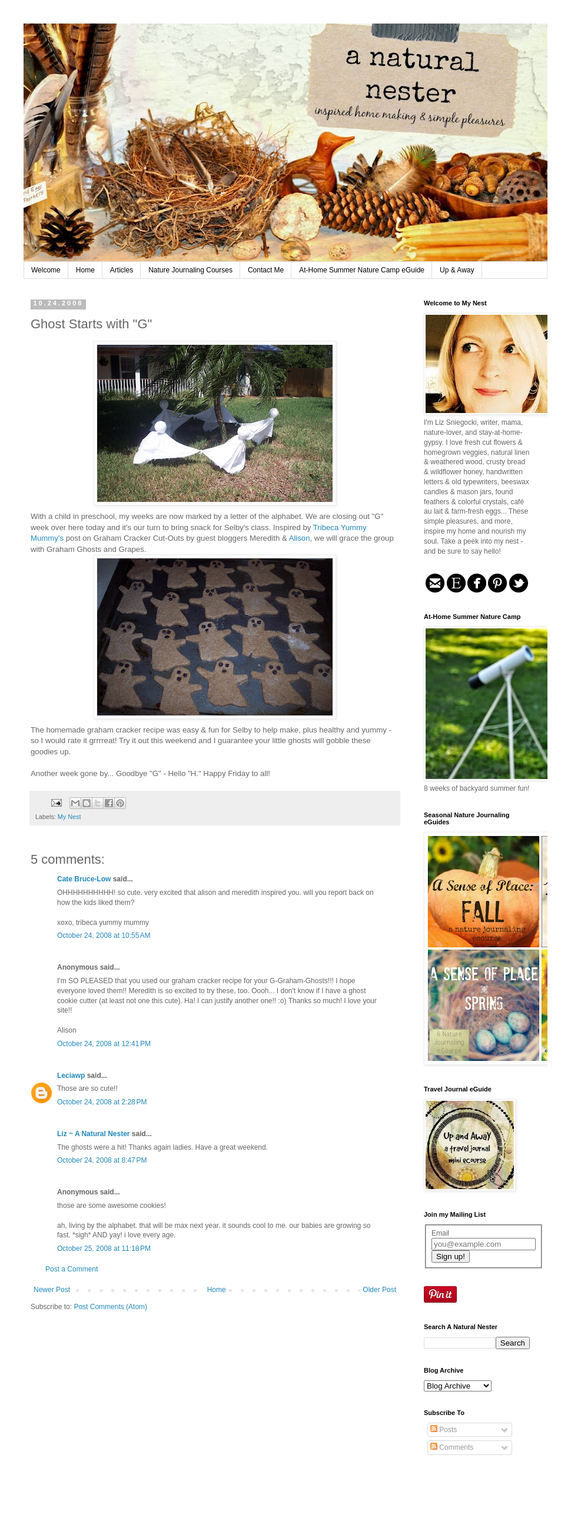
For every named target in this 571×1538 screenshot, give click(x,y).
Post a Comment (71, 1269)
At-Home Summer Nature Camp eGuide (361, 270)
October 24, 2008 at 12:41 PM (104, 1044)
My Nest (69, 816)
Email (440, 1233)
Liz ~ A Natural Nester (93, 1134)
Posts (443, 1430)
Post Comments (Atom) (110, 1307)
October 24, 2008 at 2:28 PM (102, 1102)
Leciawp (71, 1075)
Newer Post (52, 1290)
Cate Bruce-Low (84, 879)
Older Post (379, 1290)
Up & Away (457, 270)
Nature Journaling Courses (190, 270)
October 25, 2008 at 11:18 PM (104, 1248)
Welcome (46, 270)
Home (85, 270)
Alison (299, 538)
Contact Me (266, 270)
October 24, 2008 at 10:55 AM (103, 935)
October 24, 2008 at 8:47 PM (102, 1160)
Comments (451, 1447)
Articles (121, 270)
